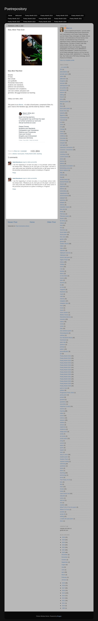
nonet (61, 324)
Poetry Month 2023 (29, 21)
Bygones (62, 115)
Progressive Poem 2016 (67, 392)
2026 (63, 537)
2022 (63, 547)
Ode (61, 328)
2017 (63, 588)
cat (61, 122)
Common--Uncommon (66, 149)
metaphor (62, 301)
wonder (62, 512)
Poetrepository (15, 9)
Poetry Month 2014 (46, 15)
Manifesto (63, 291)
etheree (20, 104)
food (61, 225)
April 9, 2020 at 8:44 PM (30, 162)
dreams (62, 184)
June (63, 569)
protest (62, 397)
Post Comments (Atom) (22, 226)
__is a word (63, 67)
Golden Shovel (64, 243)
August (64, 564)
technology (63, 475)
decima (62, 161)
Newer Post (12, 222)
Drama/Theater (64, 181)
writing (62, 516)
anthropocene (64, 85)
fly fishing (62, 220)
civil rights (63, 145)
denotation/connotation (66, 165)
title (61, 484)
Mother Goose (64, 314)
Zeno (61, 521)
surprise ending (64, 461)
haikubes (62, 250)
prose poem (63, 395)
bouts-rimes (63, 110)
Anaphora (63, 81)
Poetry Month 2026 (60, 21)
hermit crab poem (65, 257)
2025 (63, 539)
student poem (64, 457)
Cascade (62, 120)
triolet (61, 491)
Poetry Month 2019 (45, 18)
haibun (62, 246)
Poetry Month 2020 (60, 18)
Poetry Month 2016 (77, 15)
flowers (62, 218)
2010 (63, 605)
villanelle (62, 496)
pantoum (62, 344)
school (62, 415)
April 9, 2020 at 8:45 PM (30, 178)
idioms (62, 273)
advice (62, 76)
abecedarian (63, 71)
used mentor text (65, 493)
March (63, 574)
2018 (63, 585)
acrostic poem (64, 74)
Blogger (59, 616)
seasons (62, 420)
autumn (62, 92)
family (61, 211)
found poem (21, 153)
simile (61, 434)
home (61, 266)
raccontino (63, 404)
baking (62, 94)
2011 (63, 603)
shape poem (63, 431)
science (62, 418)
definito (62, 163)
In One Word (63, 276)
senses (62, 424)
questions (63, 402)
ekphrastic (63, 186)
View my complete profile (67, 60)
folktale (62, 223)
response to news (65, 406)
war (61, 502)
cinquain (62, 143)
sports (62, 447)
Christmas (63, 140)
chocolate (63, 138)
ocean (62, 326)
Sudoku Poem (64, 459)
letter (61, 280)
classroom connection (66, 147)
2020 (63, 552)
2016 (63, 590)
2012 (63, 600)
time (61, 482)
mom (61, 305)
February (62, 214)
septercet (62, 427)
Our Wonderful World (66, 337)
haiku (61, 248)
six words (62, 436)
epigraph (62, 198)
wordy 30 (62, 514)
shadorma (63, 429)
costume (62, 152)
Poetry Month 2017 (14, 18)
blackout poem (64, 101)
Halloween (63, 255)
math (61, 296)
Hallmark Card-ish (65, 253)
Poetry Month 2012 (65, 356)
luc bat (62, 287)
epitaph (62, 202)
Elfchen (62, 188)
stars (61, 452)
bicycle (62, 97)
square (62, 450)
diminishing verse (65, 168)
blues (61, 106)
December (65, 554)
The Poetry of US (65, 479)
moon (61, 310)
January (64, 579)
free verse (63, 237)
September (65, 562)
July (63, 567)
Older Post (51, 222)
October (64, 559)
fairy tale (62, 209)
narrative (62, 319)
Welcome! (18, 15)
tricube (62, 489)
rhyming (62, 411)
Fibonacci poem (64, 216)
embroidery (63, 191)
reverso (62, 408)
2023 (63, 545)
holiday (62, 264)
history (62, 262)
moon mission (64, 312)
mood (61, 308)
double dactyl (64, 179)
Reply (14, 172)
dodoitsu (62, 175)
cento (61, 124)
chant (61, 131)
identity (62, 271)
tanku (61, 470)
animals (62, 83)
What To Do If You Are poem (68, 507)
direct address (64, 170)
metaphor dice (64, 303)
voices (62, 498)
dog (61, 177)
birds (61, 99)
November (65, 557)
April (63, 572)
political (62, 390)
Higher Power (64, 259)
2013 (63, 598)
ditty (61, 172)
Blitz (61, 104)
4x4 (61, 69)
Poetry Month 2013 (31, 15)
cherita (62, 133)
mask (61, 294)
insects (62, 278)
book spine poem (65, 108)
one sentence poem (65, 330)
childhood (63, 136)
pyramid (62, 399)
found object (63, 232)
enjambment (63, 193)
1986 (63, 608)
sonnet (62, 443)
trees (61, 486)
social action (63, 438)
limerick (62, 282)
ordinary (62, 335)
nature (62, 321)
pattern (62, 349)
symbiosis (63, 466)
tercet (61, 477)
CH (61, 127)
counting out (63, 154)
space (61, 445)
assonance (63, 90)
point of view (63, 388)
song (61, 440)
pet (61, 353)
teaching (39, 153)
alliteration (63, 78)
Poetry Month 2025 (45, 21)
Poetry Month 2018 (29, 18)
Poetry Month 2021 (76, 18)
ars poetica (63, 88)
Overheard (63, 340)
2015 (63, 593)
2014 (63, 595)
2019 (63, 583)
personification (64, 351)
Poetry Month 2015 (62, 15)
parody (62, 347)
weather (62, 505)
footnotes (62, 230)
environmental (64, 195)
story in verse (64, 454)
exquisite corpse (64, 207)
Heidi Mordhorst (17, 162)
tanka (61, 468)
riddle (61, 413)
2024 (63, 542)
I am (61, 269)
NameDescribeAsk (65, 317)
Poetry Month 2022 (14, 21)
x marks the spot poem (66, 518)
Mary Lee (69, 28)
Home (10, 15)
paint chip (63, 342)
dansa (62, 159)
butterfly (62, 113)
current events (64, 156)
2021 (63, 550)
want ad (62, 500)
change (62, 129)
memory (62, 298)
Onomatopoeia (64, 333)
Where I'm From (64, 509)
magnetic (62, 289)
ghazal (62, 241)
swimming (63, 463)
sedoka (62, 422)
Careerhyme (63, 117)
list (61, 285)
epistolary (63, 200)
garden (62, 239)
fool (61, 227)
